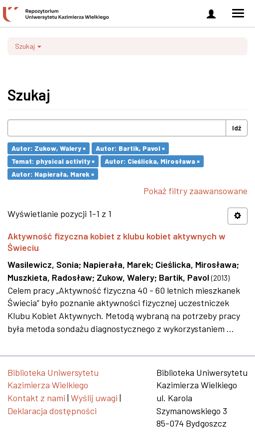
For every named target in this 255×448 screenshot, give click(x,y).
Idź (236, 127)
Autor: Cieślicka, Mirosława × (152, 161)
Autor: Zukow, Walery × (48, 148)
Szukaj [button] (28, 46)
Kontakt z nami (36, 397)
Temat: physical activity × (53, 161)
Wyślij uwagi (94, 397)
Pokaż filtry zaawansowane (195, 190)
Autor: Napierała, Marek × (52, 173)
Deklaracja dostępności (52, 410)
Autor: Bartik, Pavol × (130, 148)
